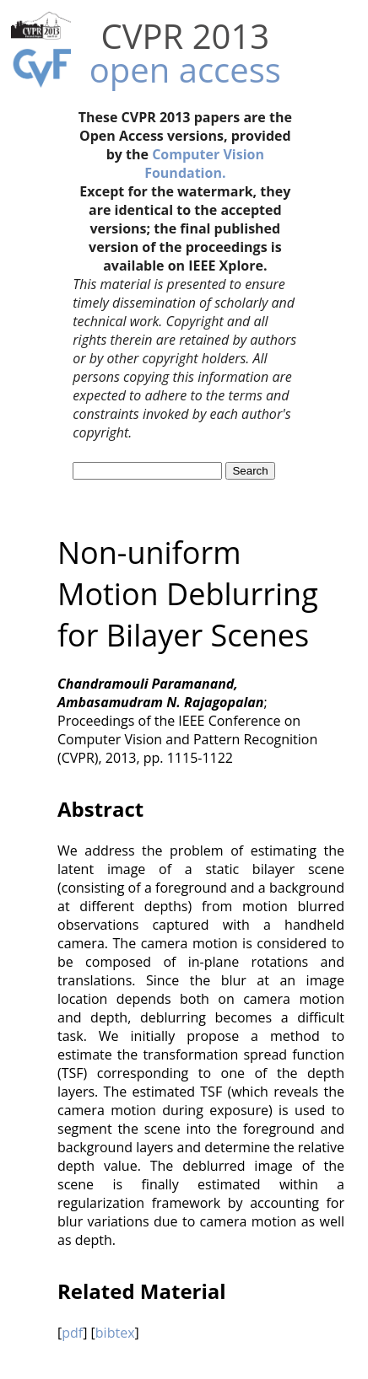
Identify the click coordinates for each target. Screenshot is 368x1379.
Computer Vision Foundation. (204, 163)
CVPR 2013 (184, 36)
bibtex (115, 1332)
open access (185, 69)
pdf (72, 1332)
